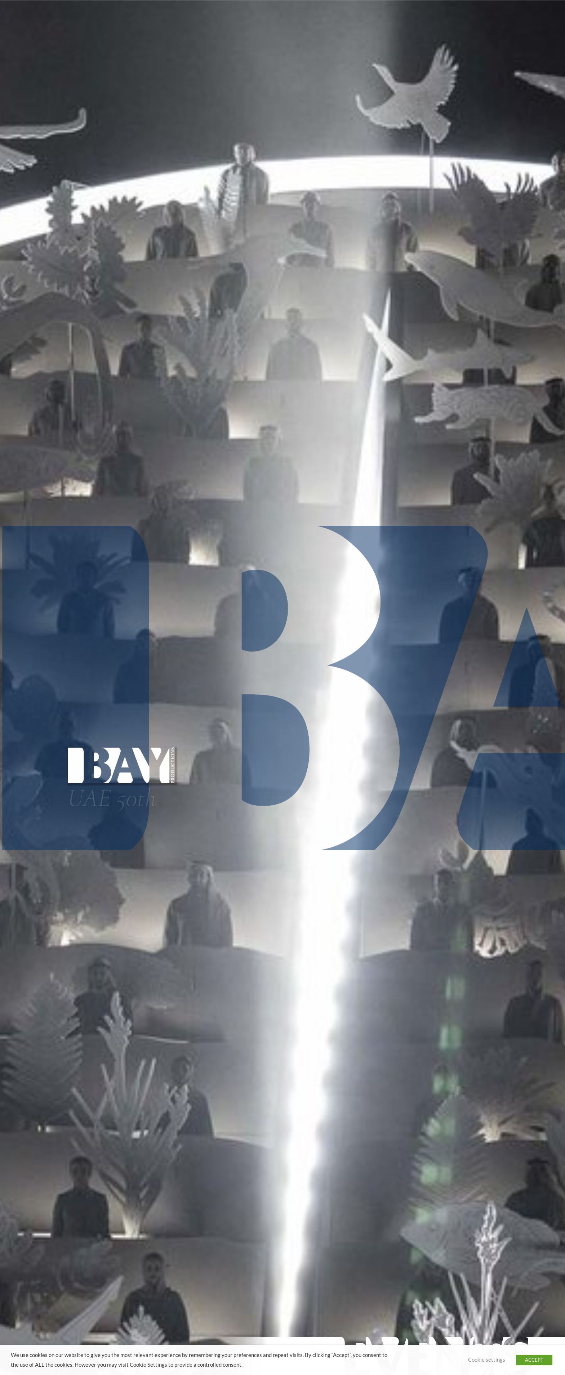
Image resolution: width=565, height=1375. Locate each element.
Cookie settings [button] (486, 1360)
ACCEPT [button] (534, 1360)
